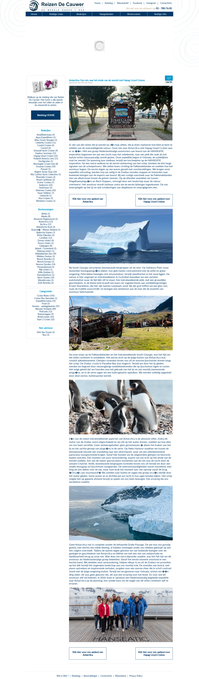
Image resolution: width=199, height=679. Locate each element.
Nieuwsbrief (123, 3)
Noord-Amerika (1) (46, 259)
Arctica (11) (45, 224)
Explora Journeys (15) (45, 153)
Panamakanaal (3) (45, 267)
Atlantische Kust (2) (45, 227)
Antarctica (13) (46, 221)
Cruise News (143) (46, 295)
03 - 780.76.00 (164, 8)
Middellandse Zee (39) (45, 253)
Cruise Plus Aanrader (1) (45, 298)
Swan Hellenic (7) (45, 193)
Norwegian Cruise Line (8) (45, 163)
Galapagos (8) (45, 245)
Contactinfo (166, 3)
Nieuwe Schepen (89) (45, 308)
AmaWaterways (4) (46, 134)
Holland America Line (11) (45, 158)
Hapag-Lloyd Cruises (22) (46, 156)
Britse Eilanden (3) (45, 235)
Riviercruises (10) (46, 316)
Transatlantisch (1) (45, 275)
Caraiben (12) (45, 237)
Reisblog (109, 3)
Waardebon (120, 675)
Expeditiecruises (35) (46, 301)
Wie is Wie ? (63, 675)
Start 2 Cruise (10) (45, 319)
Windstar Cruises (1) (46, 201)
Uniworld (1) (46, 195)
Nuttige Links (56, 14)
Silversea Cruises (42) (46, 190)
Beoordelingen (90, 675)
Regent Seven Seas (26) (46, 171)
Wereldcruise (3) (45, 280)
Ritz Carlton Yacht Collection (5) (46, 174)
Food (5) (46, 303)
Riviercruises (133, 14)
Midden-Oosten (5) (46, 256)
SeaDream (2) (45, 187)
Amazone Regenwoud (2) (46, 219)
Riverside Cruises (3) (45, 177)
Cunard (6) (46, 148)
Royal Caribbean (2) (45, 179)
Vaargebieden (106, 14)
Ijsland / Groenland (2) (45, 248)
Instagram (151, 3)
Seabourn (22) (46, 185)
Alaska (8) (45, 216)
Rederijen (81, 14)
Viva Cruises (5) (45, 198)
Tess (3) (45, 335)
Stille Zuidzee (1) (46, 272)
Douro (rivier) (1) (46, 243)
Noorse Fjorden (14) (45, 264)
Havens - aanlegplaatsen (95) (46, 306)
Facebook (137, 3)
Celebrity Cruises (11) (46, 142)
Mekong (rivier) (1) (45, 251)
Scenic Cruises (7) (45, 182)
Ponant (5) (46, 169)
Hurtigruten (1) (46, 161)
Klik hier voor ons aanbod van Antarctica (87, 201)
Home (97, 3)
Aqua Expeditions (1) (46, 137)
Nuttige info (160, 14)
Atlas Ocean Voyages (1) (45, 140)
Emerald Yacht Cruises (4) (46, 150)
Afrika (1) (45, 213)
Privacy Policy (135, 675)
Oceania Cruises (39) (46, 166)
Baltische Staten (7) (45, 232)
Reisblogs (76, 675)
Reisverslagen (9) (46, 314)
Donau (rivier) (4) (46, 240)
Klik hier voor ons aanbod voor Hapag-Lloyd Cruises (154, 201)
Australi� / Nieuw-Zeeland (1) (45, 229)
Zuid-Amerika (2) (46, 282)
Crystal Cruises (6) (45, 145)
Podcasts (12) (45, 311)
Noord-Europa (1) (45, 261)
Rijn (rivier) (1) (45, 269)
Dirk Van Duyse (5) (46, 332)
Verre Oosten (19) (45, 277)
